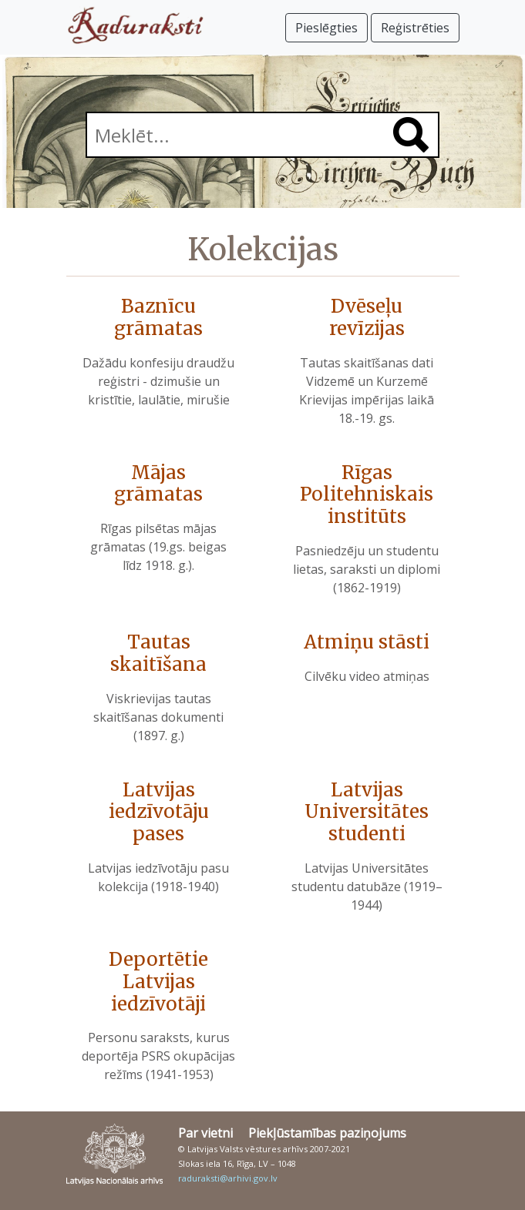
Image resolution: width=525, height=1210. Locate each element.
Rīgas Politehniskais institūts (366, 495)
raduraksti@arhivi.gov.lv (228, 1178)
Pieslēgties (326, 27)
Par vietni (205, 1133)
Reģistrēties (415, 27)
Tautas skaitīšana (158, 653)
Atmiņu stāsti (366, 642)
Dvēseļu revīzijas (367, 317)
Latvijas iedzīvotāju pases (159, 812)
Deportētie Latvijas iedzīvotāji (158, 981)
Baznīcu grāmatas (158, 317)
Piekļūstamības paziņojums (327, 1133)
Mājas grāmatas (158, 484)
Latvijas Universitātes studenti (367, 812)
